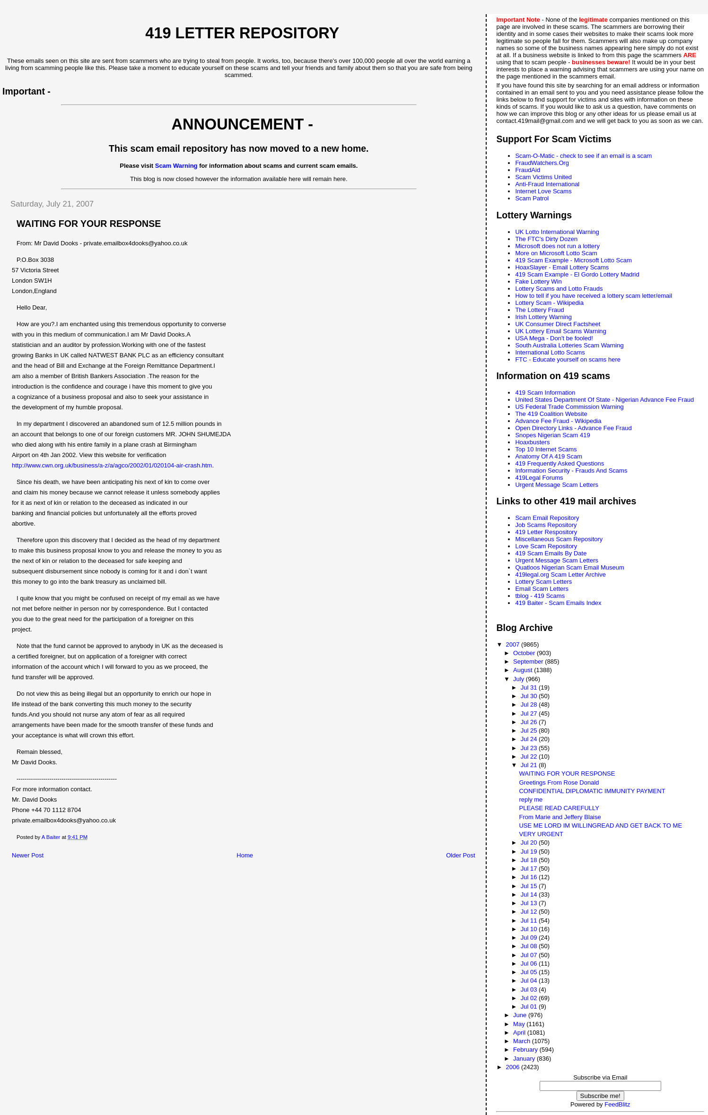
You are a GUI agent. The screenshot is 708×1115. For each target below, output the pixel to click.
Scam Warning (176, 165)
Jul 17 (530, 868)
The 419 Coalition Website (551, 413)
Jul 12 (530, 911)
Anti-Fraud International (547, 184)
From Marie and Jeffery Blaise (560, 817)
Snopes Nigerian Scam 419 (552, 435)
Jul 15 (530, 886)
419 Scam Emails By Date (550, 553)
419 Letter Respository (546, 532)
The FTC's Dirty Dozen (546, 238)
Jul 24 (530, 739)
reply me (530, 799)
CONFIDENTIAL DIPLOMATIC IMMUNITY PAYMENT (592, 791)
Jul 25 (530, 730)
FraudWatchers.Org (542, 162)
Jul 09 (530, 937)
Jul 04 (530, 980)
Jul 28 (530, 704)
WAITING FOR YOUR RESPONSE (567, 773)
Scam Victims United (543, 177)
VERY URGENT (541, 834)
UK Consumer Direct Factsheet (557, 324)
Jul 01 (530, 1006)
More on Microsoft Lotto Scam (556, 253)
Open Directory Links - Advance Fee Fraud (573, 428)
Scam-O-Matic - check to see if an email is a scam (583, 155)
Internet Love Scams (543, 191)
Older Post (460, 855)
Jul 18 (530, 860)
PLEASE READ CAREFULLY (559, 808)
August (523, 670)
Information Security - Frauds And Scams (571, 470)
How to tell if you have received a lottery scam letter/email (593, 295)
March (522, 1041)
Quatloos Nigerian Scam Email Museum (569, 567)
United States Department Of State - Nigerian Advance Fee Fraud (604, 399)
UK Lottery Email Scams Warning (560, 331)
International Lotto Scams (550, 352)
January (525, 1058)
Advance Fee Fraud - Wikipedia (558, 420)
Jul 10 (530, 929)
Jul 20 (530, 842)
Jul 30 (530, 696)
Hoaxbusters (532, 442)
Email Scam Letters (541, 588)
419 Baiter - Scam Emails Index (558, 602)
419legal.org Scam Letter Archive (560, 574)
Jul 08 (530, 946)
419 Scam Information (545, 392)
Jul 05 (530, 972)
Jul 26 (530, 722)
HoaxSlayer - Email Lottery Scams (562, 267)
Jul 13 (530, 903)
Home (244, 855)
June (520, 1015)
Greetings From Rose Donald (559, 782)
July (519, 679)
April (520, 1032)
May (519, 1024)
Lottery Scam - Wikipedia (549, 302)
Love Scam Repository (546, 546)
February (526, 1049)
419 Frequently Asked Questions (559, 463)
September (529, 661)
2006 (514, 1067)
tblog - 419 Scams (540, 595)
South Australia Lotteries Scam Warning (569, 345)
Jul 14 (530, 894)
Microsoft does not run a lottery (557, 246)
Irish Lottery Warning (543, 316)
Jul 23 (530, 748)
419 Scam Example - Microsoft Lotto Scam (573, 260)
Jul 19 (530, 851)
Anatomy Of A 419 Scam (548, 456)
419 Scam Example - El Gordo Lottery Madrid (577, 274)
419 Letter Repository (242, 33)
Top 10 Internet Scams (546, 449)
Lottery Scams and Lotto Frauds (559, 288)
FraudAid (527, 169)
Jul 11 (530, 920)
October (525, 653)
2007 (514, 644)
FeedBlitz (617, 1104)
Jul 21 (530, 765)
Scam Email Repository (547, 517)
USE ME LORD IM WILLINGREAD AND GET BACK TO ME (600, 825)
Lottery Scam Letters (543, 581)
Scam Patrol (532, 198)
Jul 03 (530, 989)
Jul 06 (530, 963)
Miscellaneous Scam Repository (559, 539)
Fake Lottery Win (538, 281)
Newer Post (28, 855)
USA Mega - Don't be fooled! (554, 338)
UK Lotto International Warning (557, 231)
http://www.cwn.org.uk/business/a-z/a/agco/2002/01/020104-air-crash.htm (112, 465)
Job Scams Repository (546, 524)
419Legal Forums (539, 477)
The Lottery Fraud (539, 309)
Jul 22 (530, 756)
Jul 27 (530, 713)
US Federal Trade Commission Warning (569, 406)
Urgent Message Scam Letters (556, 484)
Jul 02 (530, 998)
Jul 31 (530, 687)
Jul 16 (530, 877)
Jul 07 (530, 955)
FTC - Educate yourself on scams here (568, 359)
